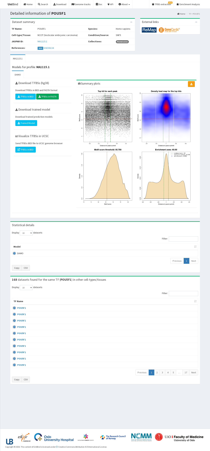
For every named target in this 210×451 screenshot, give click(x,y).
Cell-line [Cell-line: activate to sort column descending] (32, 304)
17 (186, 410)
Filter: (180, 239)
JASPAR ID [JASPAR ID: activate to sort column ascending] (188, 303)
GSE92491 (170, 340)
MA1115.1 (42, 41)
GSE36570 (170, 350)
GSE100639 (170, 311)
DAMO (18, 74)
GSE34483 (170, 390)
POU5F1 (17, 311)
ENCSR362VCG (172, 330)
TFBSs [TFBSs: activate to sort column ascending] (110, 246)
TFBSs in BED (25, 96)
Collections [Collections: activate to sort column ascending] (133, 304)
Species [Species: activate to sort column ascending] (153, 304)
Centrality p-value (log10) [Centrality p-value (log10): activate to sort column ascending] (169, 246)
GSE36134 (49, 47)
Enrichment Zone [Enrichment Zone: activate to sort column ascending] (84, 246)
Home (181, 13)
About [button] (124, 4)
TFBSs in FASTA (47, 96)
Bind (13, 4)
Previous (177, 260)
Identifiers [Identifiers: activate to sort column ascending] (171, 304)
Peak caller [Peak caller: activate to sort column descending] (37, 246)
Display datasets (27, 233)
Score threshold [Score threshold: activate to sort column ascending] (133, 246)
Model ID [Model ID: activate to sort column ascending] (59, 246)
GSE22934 (170, 380)
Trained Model (26, 123)
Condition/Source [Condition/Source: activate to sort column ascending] (75, 304)
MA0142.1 (188, 311)
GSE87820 (170, 360)
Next (193, 260)
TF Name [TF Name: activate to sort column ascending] (16, 303)
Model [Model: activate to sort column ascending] (17, 246)
